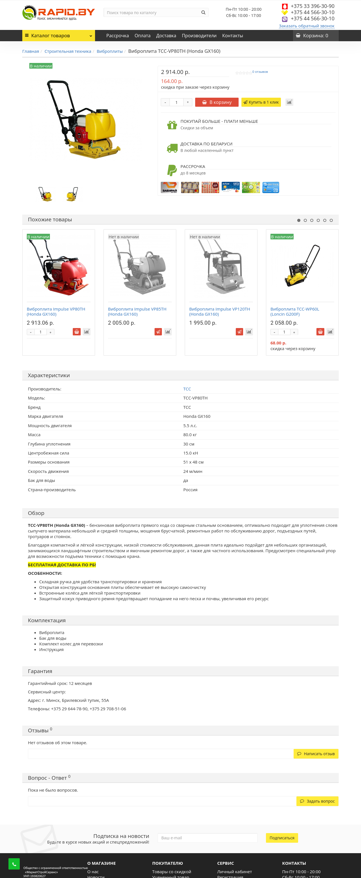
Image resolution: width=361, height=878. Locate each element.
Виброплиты (110, 51)
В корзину (217, 102)
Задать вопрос (317, 801)
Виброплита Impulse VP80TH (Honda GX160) (56, 311)
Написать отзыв (316, 753)
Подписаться (282, 837)
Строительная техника (68, 51)
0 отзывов (260, 72)
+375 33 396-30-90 (312, 6)
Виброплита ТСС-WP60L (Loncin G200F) (294, 311)
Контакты (232, 35)
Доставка (166, 35)
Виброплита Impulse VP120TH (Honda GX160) (219, 311)
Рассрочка (117, 35)
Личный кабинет (234, 871)
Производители (199, 35)
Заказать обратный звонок (306, 26)
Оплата (143, 35)
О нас (93, 871)
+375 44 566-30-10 (312, 12)
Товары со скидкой (171, 871)
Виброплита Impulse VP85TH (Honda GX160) (137, 311)
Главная (30, 51)
